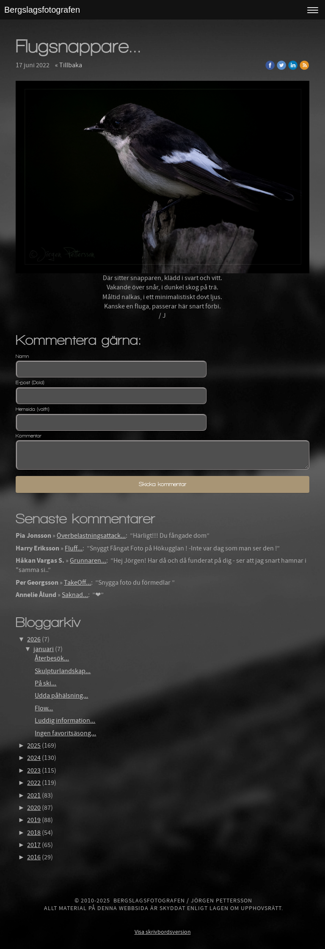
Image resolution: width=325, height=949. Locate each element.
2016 (34, 857)
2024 (34, 758)
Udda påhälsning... (61, 695)
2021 (34, 795)
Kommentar (28, 435)
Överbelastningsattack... (91, 535)
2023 (34, 770)
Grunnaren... (88, 560)
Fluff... (74, 548)
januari (43, 649)
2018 (34, 832)
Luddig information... (65, 720)
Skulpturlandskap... (63, 671)
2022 (34, 782)
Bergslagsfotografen (42, 9)
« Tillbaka (68, 65)
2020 (34, 807)
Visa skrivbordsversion (163, 932)
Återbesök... (52, 658)
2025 (34, 745)
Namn (22, 356)
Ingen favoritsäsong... (65, 733)
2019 (34, 820)
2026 (34, 639)
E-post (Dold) (30, 382)
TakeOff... (77, 582)
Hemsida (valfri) (33, 409)
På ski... (45, 683)
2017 (34, 845)
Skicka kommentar (162, 484)
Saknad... (75, 595)
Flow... (44, 708)
